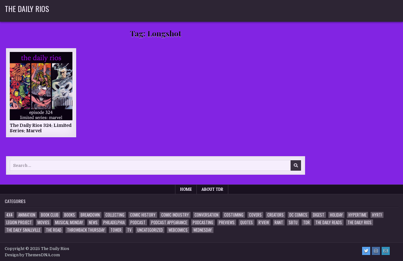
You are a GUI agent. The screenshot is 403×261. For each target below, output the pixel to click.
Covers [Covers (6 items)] (255, 215)
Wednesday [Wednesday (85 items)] (202, 230)
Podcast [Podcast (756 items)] (137, 222)
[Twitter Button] (366, 251)
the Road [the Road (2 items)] (53, 230)
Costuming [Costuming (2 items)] (233, 215)
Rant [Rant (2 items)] (279, 222)
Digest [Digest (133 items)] (318, 215)
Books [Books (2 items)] (69, 215)
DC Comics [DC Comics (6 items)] (298, 215)
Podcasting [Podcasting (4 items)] (203, 222)
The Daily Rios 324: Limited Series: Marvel (41, 128)
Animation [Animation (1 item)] (26, 215)
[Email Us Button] (386, 251)
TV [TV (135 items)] (129, 230)
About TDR (212, 189)
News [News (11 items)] (93, 222)
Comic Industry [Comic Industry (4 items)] (175, 215)
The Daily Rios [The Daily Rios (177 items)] (360, 222)
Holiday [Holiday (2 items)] (336, 215)
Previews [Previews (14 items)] (227, 222)
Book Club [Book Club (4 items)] (50, 215)
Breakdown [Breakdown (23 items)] (90, 215)
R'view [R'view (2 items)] (263, 222)
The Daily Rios (27, 8)
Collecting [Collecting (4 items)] (114, 215)
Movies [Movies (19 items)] (43, 222)
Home (186, 189)
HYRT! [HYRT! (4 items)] (377, 215)
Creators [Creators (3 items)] (275, 215)
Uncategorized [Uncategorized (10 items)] (150, 230)
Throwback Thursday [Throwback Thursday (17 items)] (86, 230)
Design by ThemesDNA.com (32, 255)
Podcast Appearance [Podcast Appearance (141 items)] (169, 222)
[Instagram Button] (376, 251)
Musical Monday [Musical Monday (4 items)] (69, 222)
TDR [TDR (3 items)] (306, 222)
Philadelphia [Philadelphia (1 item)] (114, 222)
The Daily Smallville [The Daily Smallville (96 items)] (23, 230)
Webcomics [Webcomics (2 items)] (178, 230)
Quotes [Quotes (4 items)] (246, 222)
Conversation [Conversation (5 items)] (207, 215)
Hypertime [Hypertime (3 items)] (357, 215)
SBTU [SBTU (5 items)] (293, 222)
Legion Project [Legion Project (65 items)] (19, 222)
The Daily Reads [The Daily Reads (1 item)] (328, 222)
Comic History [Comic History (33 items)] (143, 215)
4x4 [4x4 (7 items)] (9, 215)
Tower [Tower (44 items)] (116, 230)
